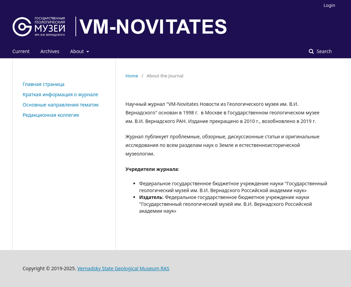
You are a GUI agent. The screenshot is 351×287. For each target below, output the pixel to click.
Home (131, 76)
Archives (49, 51)
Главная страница (43, 84)
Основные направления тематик (61, 104)
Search (323, 51)
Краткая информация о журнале (60, 94)
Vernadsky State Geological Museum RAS (123, 268)
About (77, 51)
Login (329, 5)
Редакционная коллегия (51, 115)
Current (20, 51)
